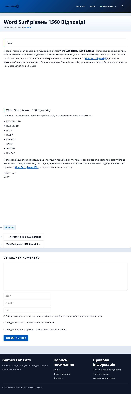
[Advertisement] (65, 87)
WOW (92, 6)
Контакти (58, 378)
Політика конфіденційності (107, 369)
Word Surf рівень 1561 (27, 167)
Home (57, 369)
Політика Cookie (101, 373)
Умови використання (104, 378)
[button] (122, 6)
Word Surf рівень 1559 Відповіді (25, 237)
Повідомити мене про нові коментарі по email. (30, 322)
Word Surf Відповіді (96, 58)
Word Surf (80, 6)
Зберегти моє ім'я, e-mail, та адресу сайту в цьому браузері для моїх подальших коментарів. (54, 316)
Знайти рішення (62, 373)
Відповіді (9, 227)
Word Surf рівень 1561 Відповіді (22, 244)
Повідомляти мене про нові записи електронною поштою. (36, 329)
